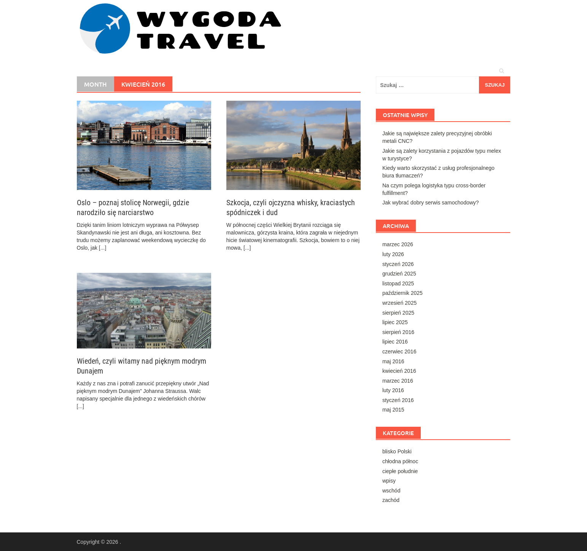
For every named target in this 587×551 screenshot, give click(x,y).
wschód (391, 491)
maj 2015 (393, 410)
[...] (102, 248)
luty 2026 (393, 254)
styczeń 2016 (398, 400)
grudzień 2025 (399, 274)
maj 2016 (393, 361)
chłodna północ (400, 461)
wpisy (389, 481)
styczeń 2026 (398, 264)
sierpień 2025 (398, 313)
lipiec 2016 (395, 342)
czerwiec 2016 (399, 351)
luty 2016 (393, 390)
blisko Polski (397, 451)
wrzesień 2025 (399, 303)
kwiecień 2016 (399, 371)
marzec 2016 (397, 381)
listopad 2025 (398, 283)
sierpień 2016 (398, 332)
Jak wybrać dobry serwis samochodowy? (430, 203)
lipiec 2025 (395, 322)
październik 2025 (402, 293)
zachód (390, 500)
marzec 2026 (397, 244)
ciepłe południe (400, 471)
